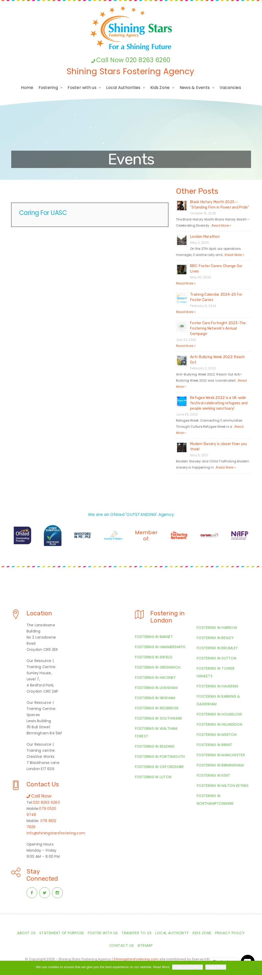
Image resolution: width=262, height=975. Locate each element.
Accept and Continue (187, 967)
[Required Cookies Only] (255, 967)
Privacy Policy (215, 967)
